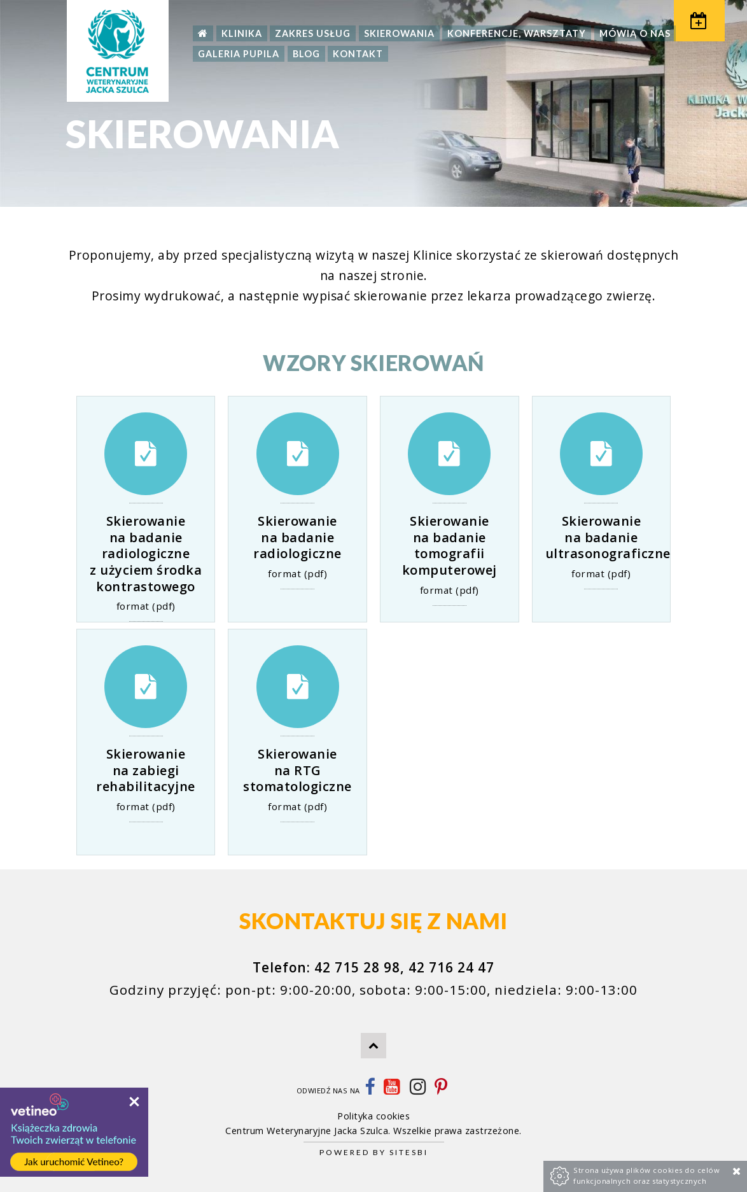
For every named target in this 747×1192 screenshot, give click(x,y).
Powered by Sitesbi (373, 1152)
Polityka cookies (373, 1116)
